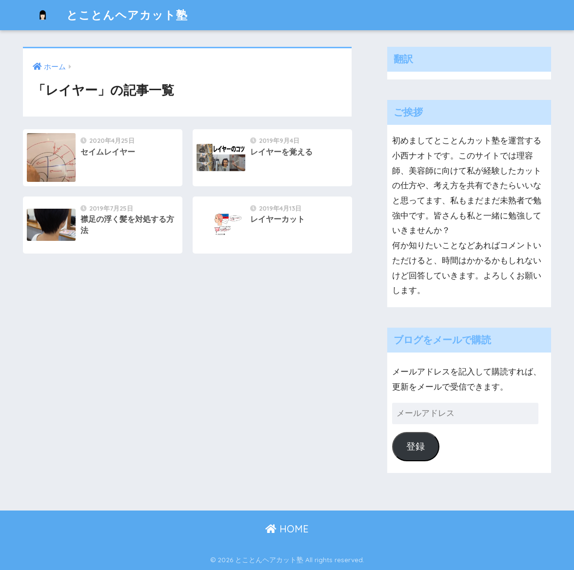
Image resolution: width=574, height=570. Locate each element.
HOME (287, 529)
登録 (415, 446)
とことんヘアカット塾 (106, 15)
